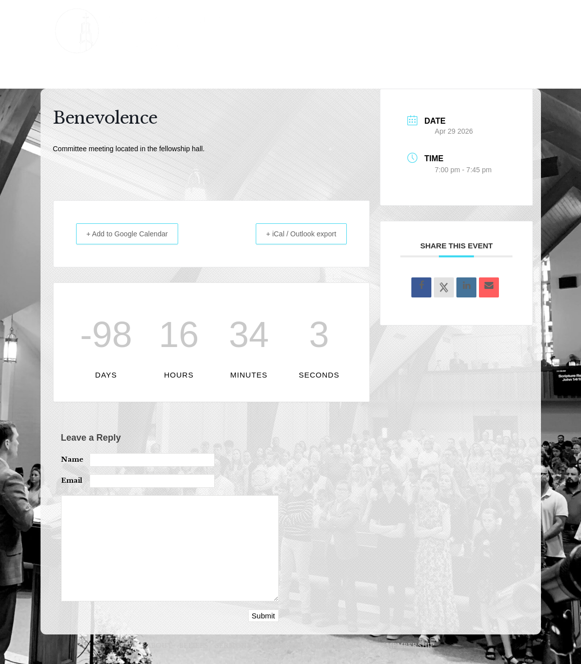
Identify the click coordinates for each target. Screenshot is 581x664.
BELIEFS (127, 74)
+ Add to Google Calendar (134, 233)
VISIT (291, 74)
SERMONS (179, 74)
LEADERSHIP (239, 74)
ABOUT (81, 74)
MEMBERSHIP (406, 74)
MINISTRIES (341, 74)
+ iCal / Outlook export (295, 233)
